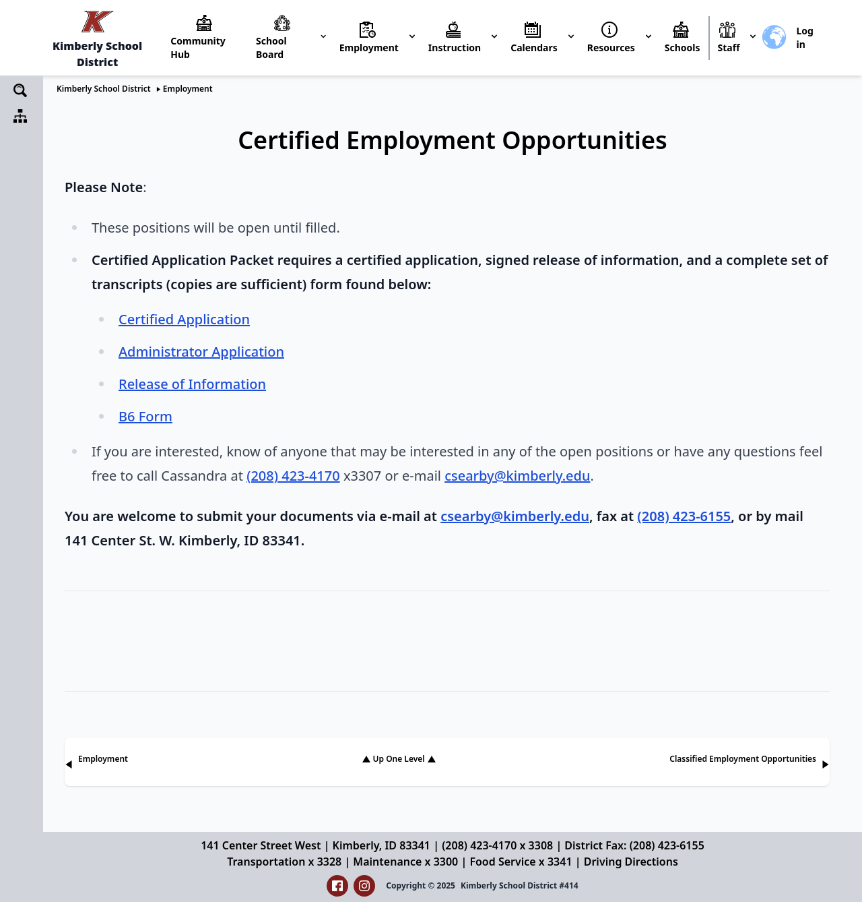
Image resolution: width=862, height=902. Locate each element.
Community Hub (198, 47)
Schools (682, 47)
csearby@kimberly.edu (517, 476)
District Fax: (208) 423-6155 (634, 845)
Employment (188, 88)
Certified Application (184, 319)
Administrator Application (201, 351)
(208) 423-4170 (293, 476)
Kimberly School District (104, 88)
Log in (804, 37)
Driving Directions (631, 861)
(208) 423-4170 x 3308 (497, 845)
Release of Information (192, 384)
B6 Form (145, 416)
